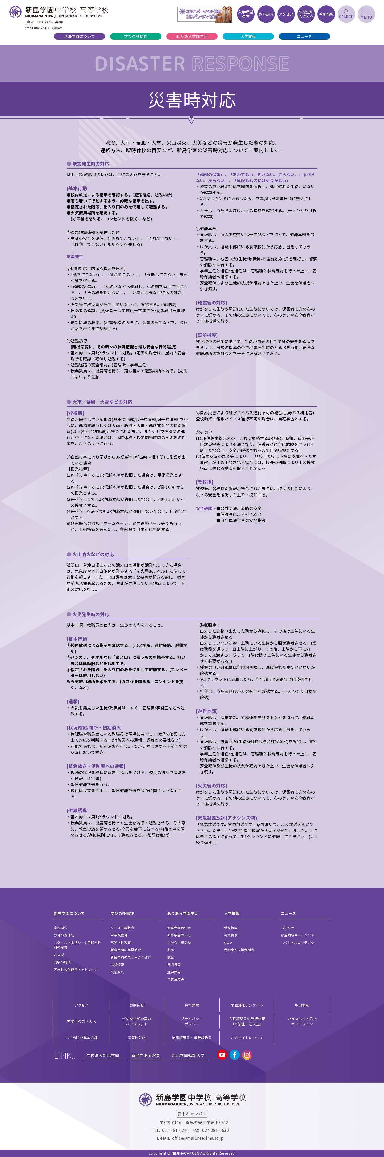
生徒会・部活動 (179, 942)
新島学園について (79, 36)
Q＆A (228, 942)
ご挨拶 (59, 954)
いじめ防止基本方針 (81, 1037)
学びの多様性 (135, 36)
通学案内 (174, 972)
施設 (170, 957)
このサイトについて (247, 1037)
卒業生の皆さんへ (81, 1021)
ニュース (304, 36)
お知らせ (287, 927)
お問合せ (137, 1005)
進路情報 (117, 964)
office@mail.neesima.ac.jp (198, 1138)
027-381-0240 (175, 1130)
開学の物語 (62, 962)
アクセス (82, 1005)
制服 (170, 949)
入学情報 (248, 36)
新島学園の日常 (179, 935)
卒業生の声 (175, 979)
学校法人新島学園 (102, 1055)
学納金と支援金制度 (239, 949)
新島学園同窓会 (145, 1055)
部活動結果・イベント (297, 935)
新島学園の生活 (179, 927)
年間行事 (174, 964)
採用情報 (302, 1005)
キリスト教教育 (122, 927)
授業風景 (117, 972)
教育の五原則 (64, 935)
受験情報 (231, 927)
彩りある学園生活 (191, 36)
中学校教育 (119, 935)
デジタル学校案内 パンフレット (136, 1021)
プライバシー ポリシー (192, 1021)
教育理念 (61, 927)
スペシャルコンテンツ (297, 942)
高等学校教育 (121, 942)
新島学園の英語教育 (126, 949)
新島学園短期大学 (188, 1055)
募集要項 (231, 935)
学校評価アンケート (247, 1005)
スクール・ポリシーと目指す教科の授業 (77, 945)
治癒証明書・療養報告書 (192, 1037)
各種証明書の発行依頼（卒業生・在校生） (247, 1021)
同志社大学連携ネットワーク (76, 969)
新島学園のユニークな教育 (131, 957)
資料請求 (192, 1005)
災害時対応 (137, 1037)
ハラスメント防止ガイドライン (302, 1021)
